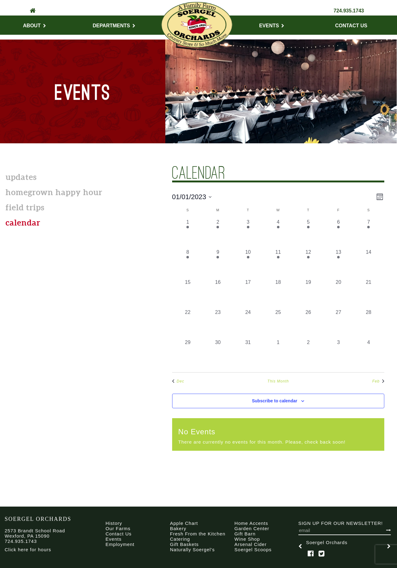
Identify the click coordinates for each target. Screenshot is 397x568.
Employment (119, 544)
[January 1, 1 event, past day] (188, 233)
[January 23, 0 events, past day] (218, 324)
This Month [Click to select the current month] (278, 381)
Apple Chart (184, 523)
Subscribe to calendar (274, 400)
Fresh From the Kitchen (197, 533)
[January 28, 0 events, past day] (369, 324)
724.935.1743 (349, 10)
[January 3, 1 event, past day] (248, 233)
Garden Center (251, 528)
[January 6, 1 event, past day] (338, 233)
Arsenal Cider (250, 544)
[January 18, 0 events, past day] (278, 294)
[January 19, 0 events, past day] (308, 294)
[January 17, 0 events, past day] (248, 294)
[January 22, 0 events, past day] (188, 324)
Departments (114, 25)
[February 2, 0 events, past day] (308, 354)
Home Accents (251, 523)
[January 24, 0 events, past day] (248, 324)
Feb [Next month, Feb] (378, 381)
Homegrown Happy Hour (54, 192)
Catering (180, 539)
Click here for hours (28, 549)
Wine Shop (247, 539)
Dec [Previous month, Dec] (178, 381)
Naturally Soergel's (192, 549)
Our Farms (118, 528)
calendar (23, 222)
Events (271, 25)
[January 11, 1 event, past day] (278, 263)
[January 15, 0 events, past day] (188, 294)
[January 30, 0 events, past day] (218, 354)
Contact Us (351, 25)
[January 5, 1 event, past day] (308, 233)
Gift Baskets (184, 544)
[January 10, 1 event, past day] (248, 263)
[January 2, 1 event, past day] (218, 233)
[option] (344, 546)
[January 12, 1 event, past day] (308, 263)
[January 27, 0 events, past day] (338, 324)
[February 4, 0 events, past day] (369, 354)
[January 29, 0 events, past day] (188, 354)
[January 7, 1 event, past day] (369, 233)
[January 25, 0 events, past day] (278, 324)
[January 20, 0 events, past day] (338, 294)
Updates (21, 176)
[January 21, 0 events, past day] (369, 294)
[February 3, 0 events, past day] (338, 354)
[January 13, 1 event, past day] (338, 263)
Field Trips (25, 207)
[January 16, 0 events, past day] (218, 294)
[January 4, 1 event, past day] (278, 233)
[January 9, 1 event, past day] (218, 263)
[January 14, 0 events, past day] (369, 263)
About (34, 25)
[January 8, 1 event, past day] (188, 263)
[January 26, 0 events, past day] (308, 324)
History (113, 523)
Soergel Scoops (253, 549)
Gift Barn (245, 533)
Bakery (178, 528)
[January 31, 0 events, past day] (248, 354)
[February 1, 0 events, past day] (278, 354)
